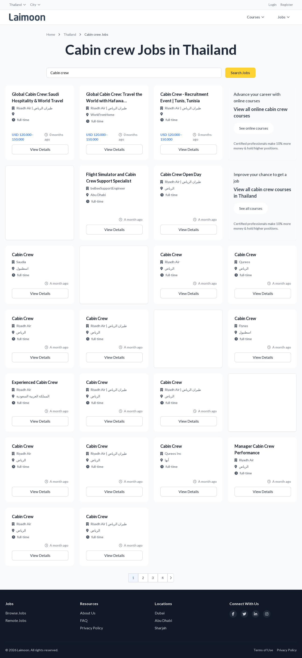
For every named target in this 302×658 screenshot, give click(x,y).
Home (50, 34)
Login (273, 5)
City (35, 5)
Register (286, 5)
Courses (256, 17)
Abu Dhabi (163, 620)
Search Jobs (240, 72)
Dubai (160, 613)
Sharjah (160, 628)
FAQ (84, 620)
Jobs (284, 17)
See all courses (250, 208)
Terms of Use (263, 650)
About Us (87, 613)
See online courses (253, 128)
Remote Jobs (15, 620)
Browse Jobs (15, 613)
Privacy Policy (91, 628)
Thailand (17, 5)
